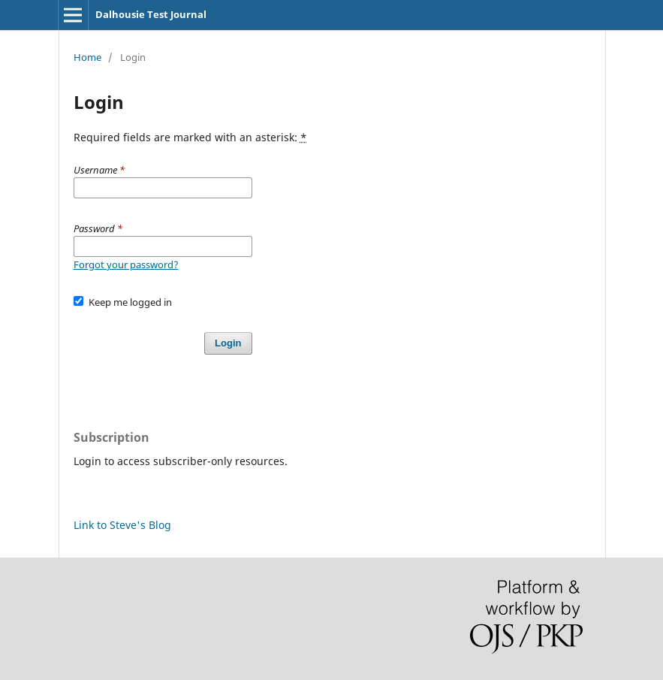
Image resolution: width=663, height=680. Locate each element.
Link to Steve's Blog (122, 525)
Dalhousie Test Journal (150, 14)
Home (87, 57)
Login (228, 343)
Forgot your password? (126, 264)
